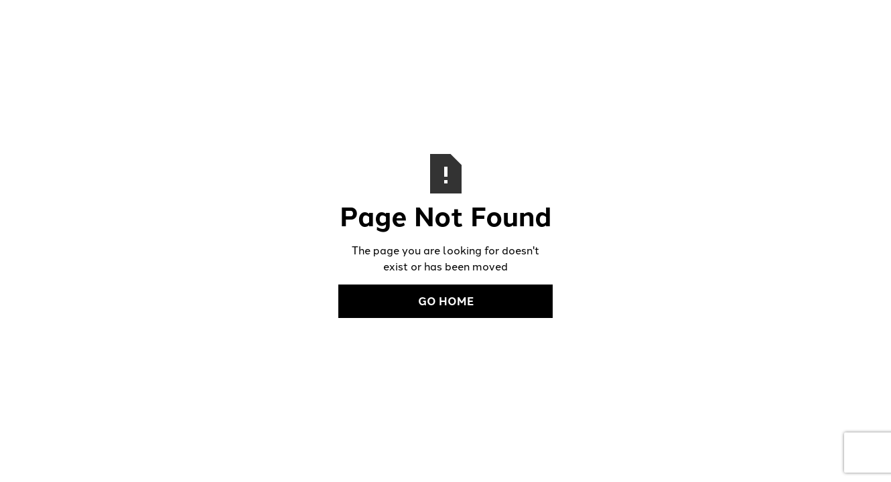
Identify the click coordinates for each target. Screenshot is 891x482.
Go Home (446, 301)
